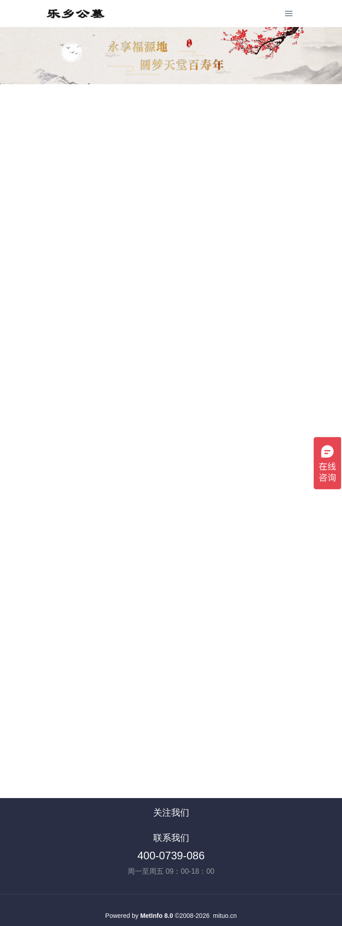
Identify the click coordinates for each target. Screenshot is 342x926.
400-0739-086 (171, 855)
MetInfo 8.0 (156, 915)
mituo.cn (225, 915)
